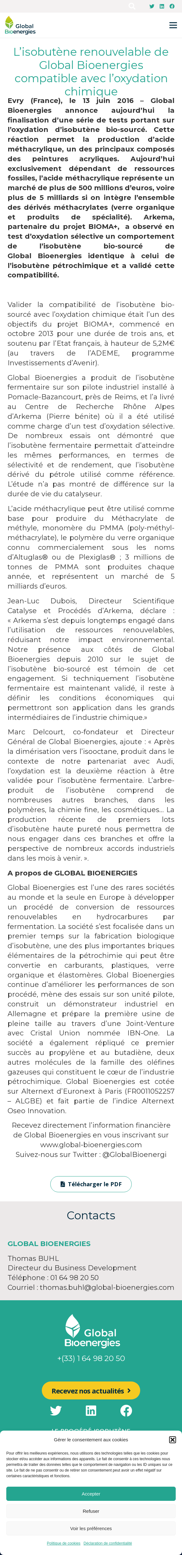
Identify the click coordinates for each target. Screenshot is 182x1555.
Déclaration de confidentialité (108, 1543)
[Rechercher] (132, 6)
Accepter (91, 1493)
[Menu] (173, 25)
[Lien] (20, 25)
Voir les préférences (91, 1528)
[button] (172, 1440)
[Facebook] (172, 6)
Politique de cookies (63, 1543)
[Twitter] (152, 6)
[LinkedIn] (162, 6)
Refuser (91, 1511)
